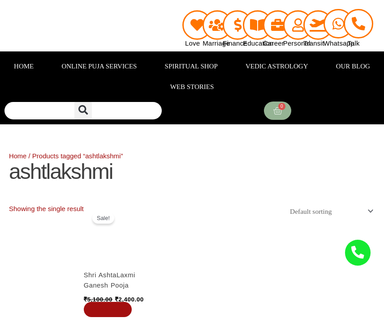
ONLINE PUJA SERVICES (99, 66)
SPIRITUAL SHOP (191, 66)
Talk (353, 43)
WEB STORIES (192, 86)
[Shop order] (330, 211)
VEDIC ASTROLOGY (277, 66)
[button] (83, 110)
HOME (24, 66)
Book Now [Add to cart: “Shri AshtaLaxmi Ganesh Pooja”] (109, 310)
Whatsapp (339, 43)
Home (18, 156)
